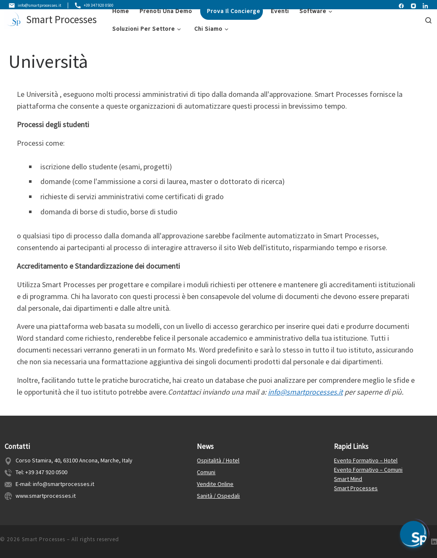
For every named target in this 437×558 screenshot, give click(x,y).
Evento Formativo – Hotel (365, 461)
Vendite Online (215, 484)
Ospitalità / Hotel (218, 461)
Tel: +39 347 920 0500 (41, 472)
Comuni (206, 472)
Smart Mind (348, 479)
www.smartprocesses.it (46, 495)
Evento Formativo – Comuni (368, 470)
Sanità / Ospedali (218, 495)
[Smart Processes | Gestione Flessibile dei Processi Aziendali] (13, 22)
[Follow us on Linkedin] (434, 542)
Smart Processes (356, 488)
